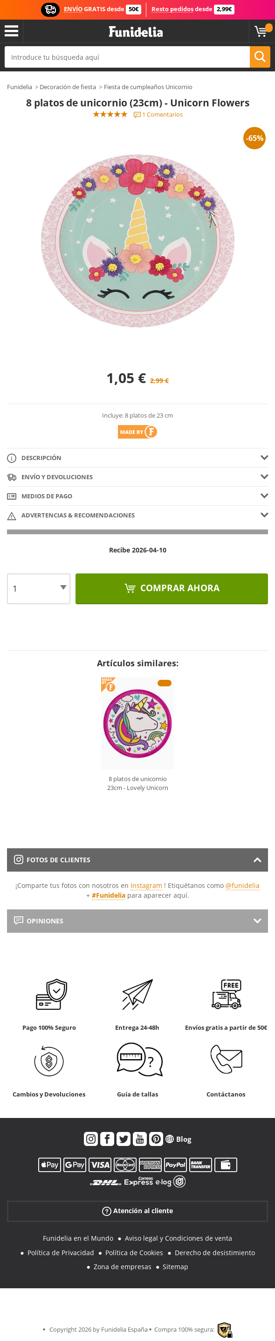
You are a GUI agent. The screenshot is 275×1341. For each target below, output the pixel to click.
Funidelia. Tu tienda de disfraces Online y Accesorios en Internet (136, 32)
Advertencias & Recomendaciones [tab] (71, 516)
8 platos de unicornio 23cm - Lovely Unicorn (137, 783)
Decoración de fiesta (68, 87)
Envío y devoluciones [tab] (50, 477)
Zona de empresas (122, 1266)
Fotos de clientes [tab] (52, 859)
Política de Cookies (134, 1252)
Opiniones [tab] (38, 920)
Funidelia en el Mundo (78, 1238)
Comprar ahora (179, 588)
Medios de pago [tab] (39, 497)
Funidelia (19, 87)
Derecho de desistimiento (215, 1252)
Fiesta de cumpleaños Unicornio (148, 87)
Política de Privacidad (61, 1252)
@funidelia (243, 885)
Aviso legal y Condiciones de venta (178, 1238)
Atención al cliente (137, 1211)
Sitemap (175, 1266)
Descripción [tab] (34, 458)
